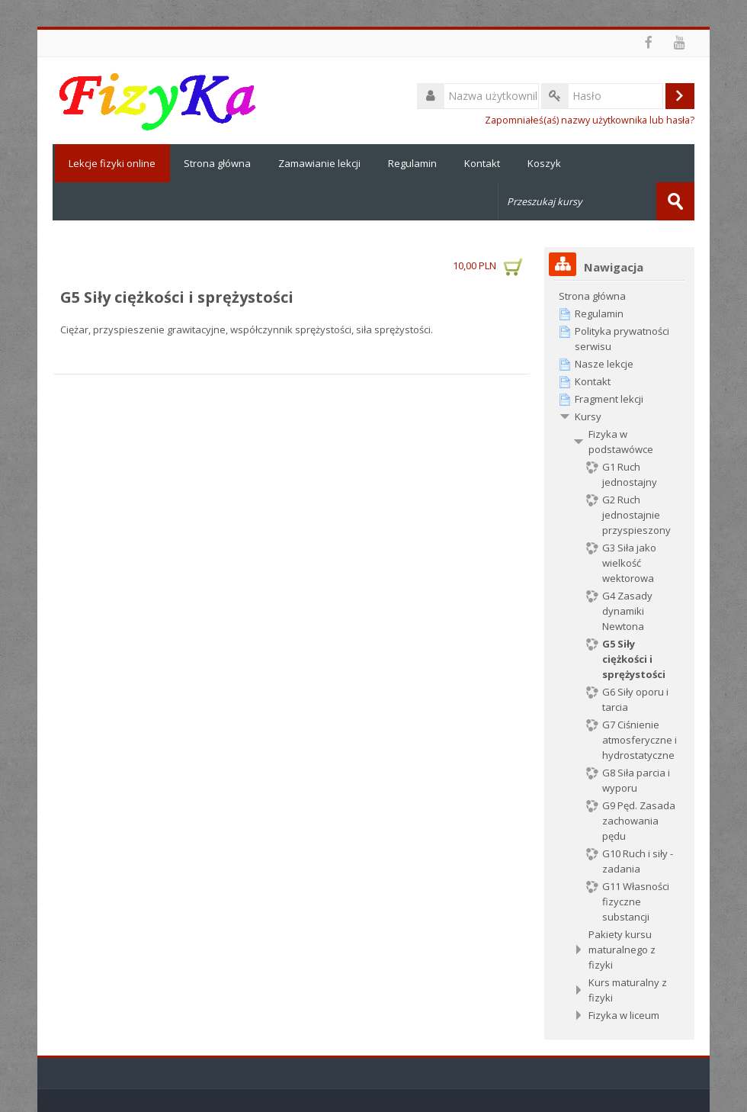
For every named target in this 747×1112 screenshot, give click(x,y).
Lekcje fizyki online (111, 163)
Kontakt (482, 163)
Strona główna (217, 163)
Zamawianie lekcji (319, 163)
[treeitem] (619, 296)
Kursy (588, 416)
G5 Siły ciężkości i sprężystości (176, 297)
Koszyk (544, 163)
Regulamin (412, 163)
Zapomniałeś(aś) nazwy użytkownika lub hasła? (589, 120)
